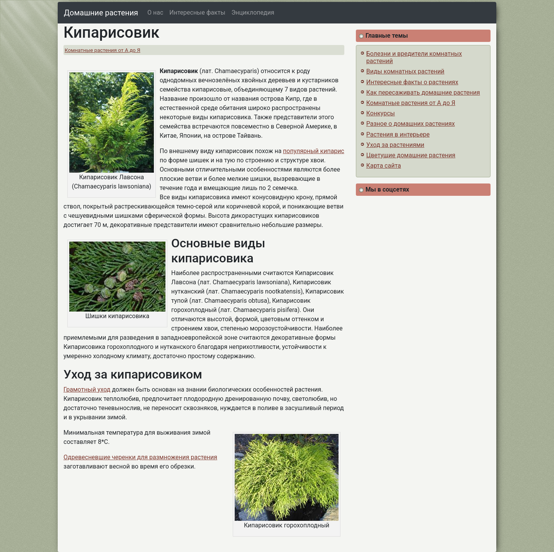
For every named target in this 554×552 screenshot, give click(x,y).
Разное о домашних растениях (410, 123)
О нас (155, 12)
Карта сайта (383, 165)
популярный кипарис (313, 151)
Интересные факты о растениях (412, 82)
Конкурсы (380, 113)
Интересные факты (197, 12)
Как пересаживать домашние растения (423, 92)
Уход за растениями (395, 144)
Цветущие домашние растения (411, 155)
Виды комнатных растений (405, 71)
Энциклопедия (253, 12)
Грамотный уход (86, 389)
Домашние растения (101, 12)
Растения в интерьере (398, 134)
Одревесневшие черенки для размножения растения (140, 457)
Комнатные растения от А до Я (102, 50)
